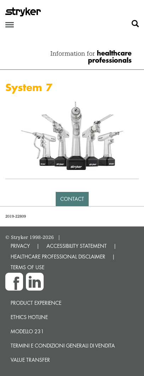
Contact (72, 198)
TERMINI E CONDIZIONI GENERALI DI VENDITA (63, 345)
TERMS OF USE (27, 267)
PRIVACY (20, 245)
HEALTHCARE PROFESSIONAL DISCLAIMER (58, 256)
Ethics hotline (29, 317)
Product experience (36, 302)
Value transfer (30, 359)
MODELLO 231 (27, 331)
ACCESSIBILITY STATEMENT (76, 245)
